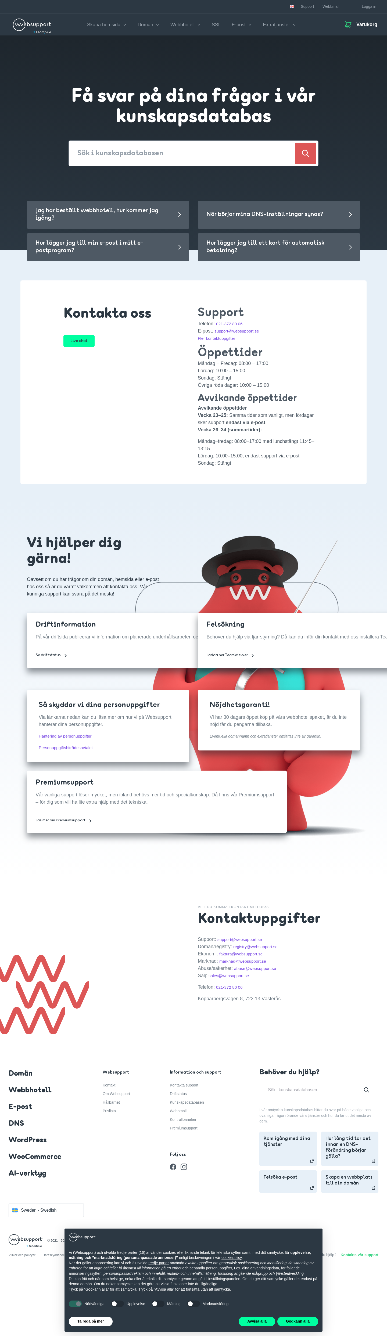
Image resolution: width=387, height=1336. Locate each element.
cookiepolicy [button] (231, 1257)
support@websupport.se (240, 334)
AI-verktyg (27, 1232)
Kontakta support (184, 1144)
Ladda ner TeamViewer (230, 669)
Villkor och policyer (22, 1314)
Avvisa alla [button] (257, 1321)
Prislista (109, 1169)
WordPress (28, 1199)
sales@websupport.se (232, 979)
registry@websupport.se (259, 950)
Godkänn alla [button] (298, 1321)
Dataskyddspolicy (55, 1314)
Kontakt (109, 1144)
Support (307, 6)
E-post (20, 1165)
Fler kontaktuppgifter (220, 341)
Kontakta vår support (359, 1314)
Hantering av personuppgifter (70, 739)
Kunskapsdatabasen (187, 1161)
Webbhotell (30, 1149)
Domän (21, 1132)
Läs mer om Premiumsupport (63, 834)
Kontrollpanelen (183, 1178)
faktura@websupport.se (244, 957)
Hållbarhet (111, 1161)
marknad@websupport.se (246, 964)
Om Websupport (116, 1152)
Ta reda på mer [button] (90, 1321)
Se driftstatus (51, 669)
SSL (216, 26)
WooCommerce (35, 1215)
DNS (16, 1182)
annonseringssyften (85, 1273)
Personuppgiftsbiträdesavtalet (70, 751)
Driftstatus (178, 1152)
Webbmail (330, 6)
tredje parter (159, 1263)
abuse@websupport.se (259, 972)
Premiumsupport (184, 1187)
